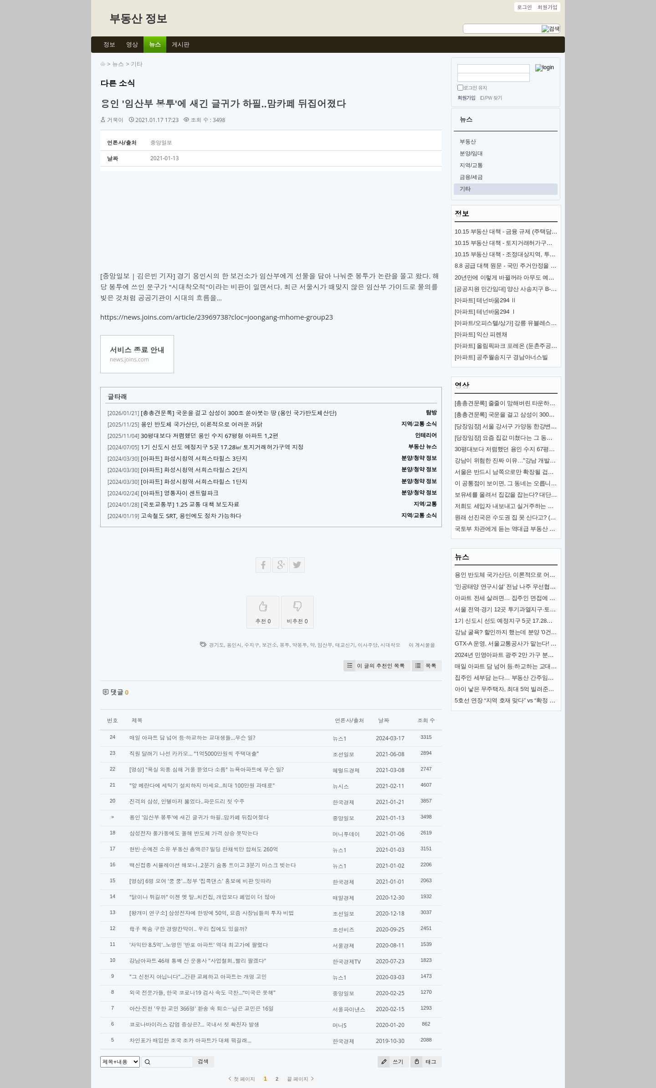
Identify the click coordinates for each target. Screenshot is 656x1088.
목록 (424, 665)
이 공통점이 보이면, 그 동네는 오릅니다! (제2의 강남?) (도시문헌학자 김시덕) (554, 483)
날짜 (383, 720)
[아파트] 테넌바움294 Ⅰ (486, 311)
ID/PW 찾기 (491, 98)
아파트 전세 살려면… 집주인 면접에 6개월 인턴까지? (523, 598)
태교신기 (345, 644)
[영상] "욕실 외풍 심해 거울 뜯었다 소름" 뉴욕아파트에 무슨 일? (206, 769)
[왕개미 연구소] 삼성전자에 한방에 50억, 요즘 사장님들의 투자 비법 (211, 913)
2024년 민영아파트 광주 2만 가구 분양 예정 (511, 654)
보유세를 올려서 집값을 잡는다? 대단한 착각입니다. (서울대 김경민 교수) (549, 494)
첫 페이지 (241, 1079)
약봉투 (299, 644)
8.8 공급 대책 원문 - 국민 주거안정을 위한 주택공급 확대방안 (533, 265)
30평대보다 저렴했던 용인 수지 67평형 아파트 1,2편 (209, 436)
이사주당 (368, 644)
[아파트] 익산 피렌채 (481, 334)
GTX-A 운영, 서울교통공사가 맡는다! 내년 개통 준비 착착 (528, 643)
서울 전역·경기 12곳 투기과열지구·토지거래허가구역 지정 (529, 609)
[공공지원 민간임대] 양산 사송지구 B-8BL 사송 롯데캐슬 (527, 288)
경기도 (216, 644)
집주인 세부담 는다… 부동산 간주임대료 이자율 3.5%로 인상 (533, 677)
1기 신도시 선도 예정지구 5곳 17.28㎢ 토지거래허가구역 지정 (222, 447)
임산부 (325, 644)
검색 (203, 1061)
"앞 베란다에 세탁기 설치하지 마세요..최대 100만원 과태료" (202, 785)
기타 (137, 64)
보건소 (269, 644)
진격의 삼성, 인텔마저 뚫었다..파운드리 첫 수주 (187, 801)
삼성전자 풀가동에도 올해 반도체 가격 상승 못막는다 (193, 833)
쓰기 (391, 1062)
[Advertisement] (271, 223)
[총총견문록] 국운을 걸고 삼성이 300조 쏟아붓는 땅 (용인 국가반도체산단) (239, 413)
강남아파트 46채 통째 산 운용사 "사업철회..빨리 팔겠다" (197, 961)
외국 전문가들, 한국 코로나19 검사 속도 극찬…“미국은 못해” (202, 992)
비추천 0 (297, 610)
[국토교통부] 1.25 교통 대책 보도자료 (190, 504)
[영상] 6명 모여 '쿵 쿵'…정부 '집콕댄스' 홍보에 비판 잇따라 (200, 881)
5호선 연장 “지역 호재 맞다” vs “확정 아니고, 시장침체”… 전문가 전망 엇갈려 (553, 700)
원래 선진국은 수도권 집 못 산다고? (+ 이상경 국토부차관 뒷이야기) (542, 517)
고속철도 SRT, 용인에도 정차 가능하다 (191, 516)
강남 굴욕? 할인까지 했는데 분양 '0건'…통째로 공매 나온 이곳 (535, 632)
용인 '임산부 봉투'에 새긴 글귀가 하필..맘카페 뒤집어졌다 (223, 103)
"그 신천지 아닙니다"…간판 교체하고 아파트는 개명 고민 (198, 977)
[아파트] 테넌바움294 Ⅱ (486, 300)
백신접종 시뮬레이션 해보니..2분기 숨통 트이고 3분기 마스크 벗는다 (212, 865)
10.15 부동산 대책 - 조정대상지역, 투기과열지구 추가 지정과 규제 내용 (546, 254)
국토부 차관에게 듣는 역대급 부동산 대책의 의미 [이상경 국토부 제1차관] (549, 528)
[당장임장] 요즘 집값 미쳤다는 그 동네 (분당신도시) (521, 437)
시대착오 (390, 644)
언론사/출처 (349, 720)
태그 (423, 1062)
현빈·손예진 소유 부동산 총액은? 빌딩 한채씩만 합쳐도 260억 (203, 849)
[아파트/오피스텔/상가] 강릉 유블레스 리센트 (512, 323)
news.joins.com (129, 359)
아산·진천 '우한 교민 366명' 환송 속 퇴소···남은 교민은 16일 (201, 1008)
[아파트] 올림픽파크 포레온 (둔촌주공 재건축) (513, 345)
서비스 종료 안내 (137, 350)
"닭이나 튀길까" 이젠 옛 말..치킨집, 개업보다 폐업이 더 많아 (202, 897)
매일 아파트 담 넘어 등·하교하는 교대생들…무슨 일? (192, 738)
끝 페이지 (301, 1079)
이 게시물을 (422, 644)
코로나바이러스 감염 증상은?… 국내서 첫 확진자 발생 (194, 1024)
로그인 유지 (475, 87)
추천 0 (263, 610)
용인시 (234, 644)
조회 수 (426, 720)
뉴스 (118, 64)
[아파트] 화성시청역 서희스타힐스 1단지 (194, 482)
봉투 (285, 644)
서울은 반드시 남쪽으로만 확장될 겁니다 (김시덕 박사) (525, 471)
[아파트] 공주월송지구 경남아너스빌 (501, 357)
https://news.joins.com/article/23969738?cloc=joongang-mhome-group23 (216, 316)
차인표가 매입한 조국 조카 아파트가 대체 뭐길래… (190, 1040)
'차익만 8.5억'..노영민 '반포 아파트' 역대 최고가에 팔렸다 (198, 945)
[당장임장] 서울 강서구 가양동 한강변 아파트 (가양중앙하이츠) (535, 426)
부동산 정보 (138, 18)
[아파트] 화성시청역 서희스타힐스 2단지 (194, 470)
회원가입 (466, 98)
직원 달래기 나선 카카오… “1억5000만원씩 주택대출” (194, 754)
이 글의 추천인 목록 (374, 665)
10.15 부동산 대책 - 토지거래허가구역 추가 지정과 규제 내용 (532, 242)
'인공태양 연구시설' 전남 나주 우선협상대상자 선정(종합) (528, 586)
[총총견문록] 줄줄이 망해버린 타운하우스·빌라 (514, 403)
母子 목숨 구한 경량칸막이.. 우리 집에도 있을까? (188, 929)
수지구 (251, 644)
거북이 (115, 120)
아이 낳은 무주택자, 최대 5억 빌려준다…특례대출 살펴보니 (531, 689)
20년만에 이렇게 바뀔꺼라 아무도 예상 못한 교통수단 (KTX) (532, 277)
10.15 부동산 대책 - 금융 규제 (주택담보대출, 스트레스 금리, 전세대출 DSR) (552, 231)
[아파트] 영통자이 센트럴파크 (180, 493)
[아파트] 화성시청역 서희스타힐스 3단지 (194, 458)
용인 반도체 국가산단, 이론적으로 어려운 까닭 (201, 424)
